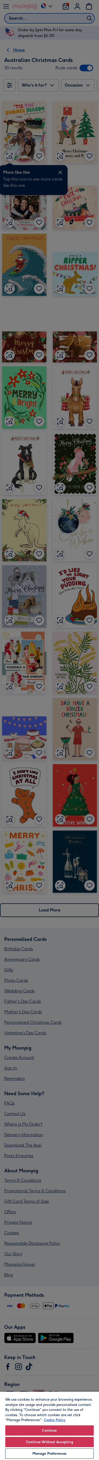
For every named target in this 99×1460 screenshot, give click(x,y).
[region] (49, 1425)
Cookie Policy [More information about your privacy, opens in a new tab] (54, 1420)
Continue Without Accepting (49, 1442)
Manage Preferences (49, 1454)
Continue (49, 1430)
